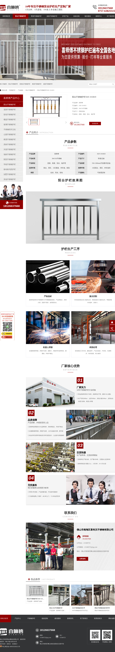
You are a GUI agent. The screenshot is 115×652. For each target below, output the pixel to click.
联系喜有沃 (98, 618)
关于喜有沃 (84, 618)
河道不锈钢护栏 (10, 149)
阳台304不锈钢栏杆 (55, 608)
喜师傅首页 (6, 16)
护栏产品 (65, 16)
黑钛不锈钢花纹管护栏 (102, 608)
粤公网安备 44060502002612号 (10, 646)
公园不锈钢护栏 (10, 134)
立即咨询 (82, 559)
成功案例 (57, 618)
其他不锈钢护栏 (10, 179)
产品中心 (18, 618)
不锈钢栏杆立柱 (10, 129)
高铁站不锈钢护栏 (25, 84)
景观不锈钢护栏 (36, 16)
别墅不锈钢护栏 (10, 174)
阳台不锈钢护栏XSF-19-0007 (36, 599)
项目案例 (88, 16)
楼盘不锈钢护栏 (10, 119)
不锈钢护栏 (12, 90)
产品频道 (21, 90)
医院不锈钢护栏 (10, 159)
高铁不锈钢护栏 (10, 144)
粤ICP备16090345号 (11, 641)
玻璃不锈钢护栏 (10, 124)
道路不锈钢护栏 (52, 16)
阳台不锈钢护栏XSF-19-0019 (45, 90)
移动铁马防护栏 (10, 169)
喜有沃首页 (4, 618)
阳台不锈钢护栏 (20, 16)
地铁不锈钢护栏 (10, 154)
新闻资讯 (70, 618)
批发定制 (76, 16)
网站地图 (111, 618)
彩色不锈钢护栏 (10, 115)
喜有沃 (9, 644)
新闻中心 (99, 16)
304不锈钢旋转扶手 (78, 608)
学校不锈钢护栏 (10, 164)
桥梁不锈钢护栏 (36, 84)
